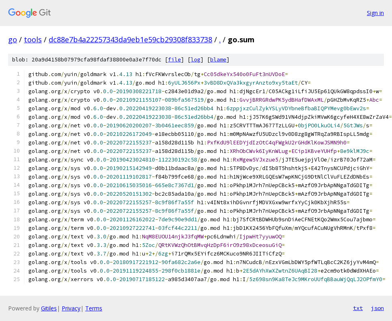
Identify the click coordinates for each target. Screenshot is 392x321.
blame (218, 59)
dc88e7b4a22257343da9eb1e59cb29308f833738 (130, 39)
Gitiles (49, 308)
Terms (93, 308)
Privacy (71, 308)
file (174, 59)
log (195, 59)
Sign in (375, 13)
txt (358, 308)
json (377, 308)
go (12, 39)
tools (33, 39)
